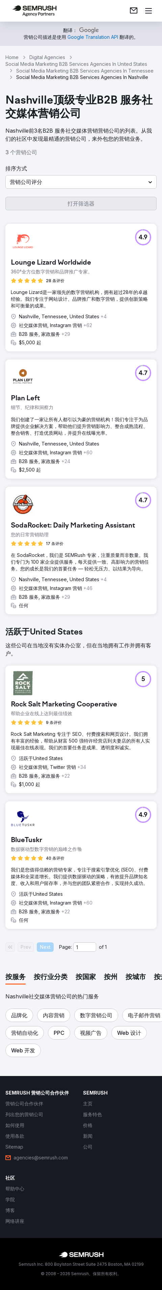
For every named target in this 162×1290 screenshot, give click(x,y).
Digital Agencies (47, 57)
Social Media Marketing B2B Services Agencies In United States (76, 64)
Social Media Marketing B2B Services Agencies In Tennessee (85, 71)
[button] (81, 182)
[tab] (15, 977)
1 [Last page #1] (106, 947)
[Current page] (85, 947)
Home (12, 57)
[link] (134, 10)
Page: (65, 947)
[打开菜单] (148, 11)
